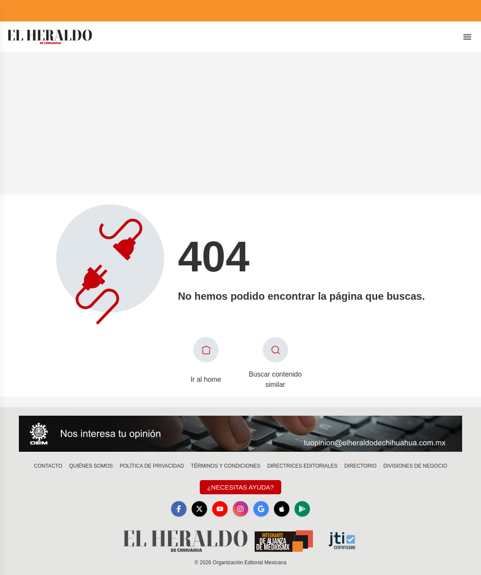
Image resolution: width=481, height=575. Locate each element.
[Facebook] (178, 509)
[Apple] (281, 509)
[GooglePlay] (302, 509)
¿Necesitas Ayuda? (240, 487)
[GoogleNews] (261, 509)
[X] (199, 509)
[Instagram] (240, 509)
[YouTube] (220, 509)
